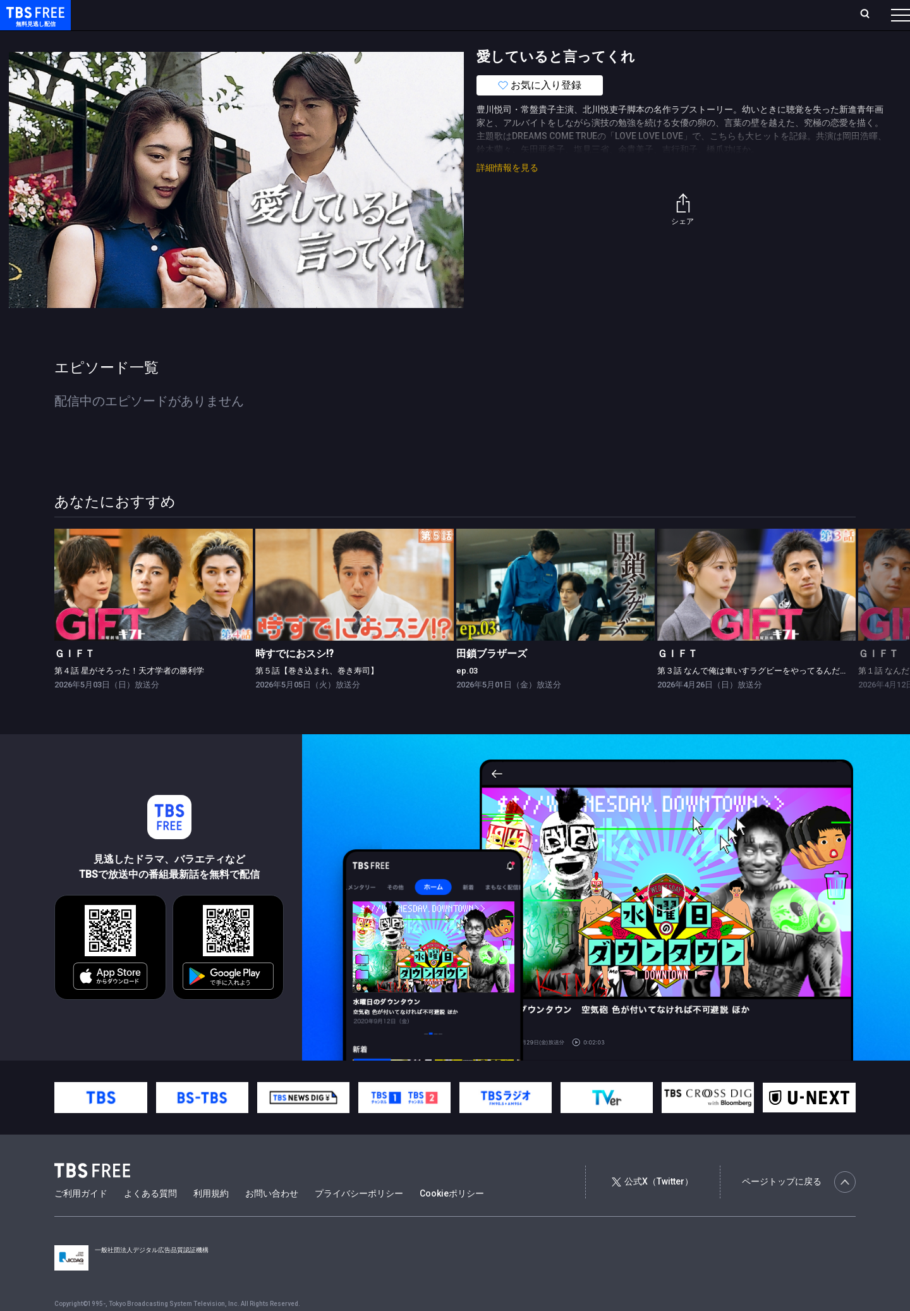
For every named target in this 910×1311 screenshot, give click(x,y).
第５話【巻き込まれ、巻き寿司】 (317, 696)
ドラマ (254, 39)
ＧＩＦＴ (74, 679)
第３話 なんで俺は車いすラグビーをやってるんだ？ (752, 696)
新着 (137, 39)
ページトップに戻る (799, 1207)
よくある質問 (150, 1219)
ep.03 (467, 696)
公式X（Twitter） (652, 1207)
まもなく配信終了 (194, 39)
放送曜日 (186, 14)
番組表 (870, 14)
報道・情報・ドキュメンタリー (418, 39)
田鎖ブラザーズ (491, 679)
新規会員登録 (726, 14)
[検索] (781, 15)
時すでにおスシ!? (294, 679)
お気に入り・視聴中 (376, 14)
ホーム (143, 14)
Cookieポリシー (452, 1219)
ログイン (663, 14)
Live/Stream (299, 14)
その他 (501, 39)
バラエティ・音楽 (315, 39)
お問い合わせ (271, 1219)
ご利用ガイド (80, 1219)
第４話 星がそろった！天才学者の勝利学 (129, 696)
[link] (153, 610)
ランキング (239, 14)
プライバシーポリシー (359, 1219)
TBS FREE (33, 22)
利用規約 (211, 1219)
